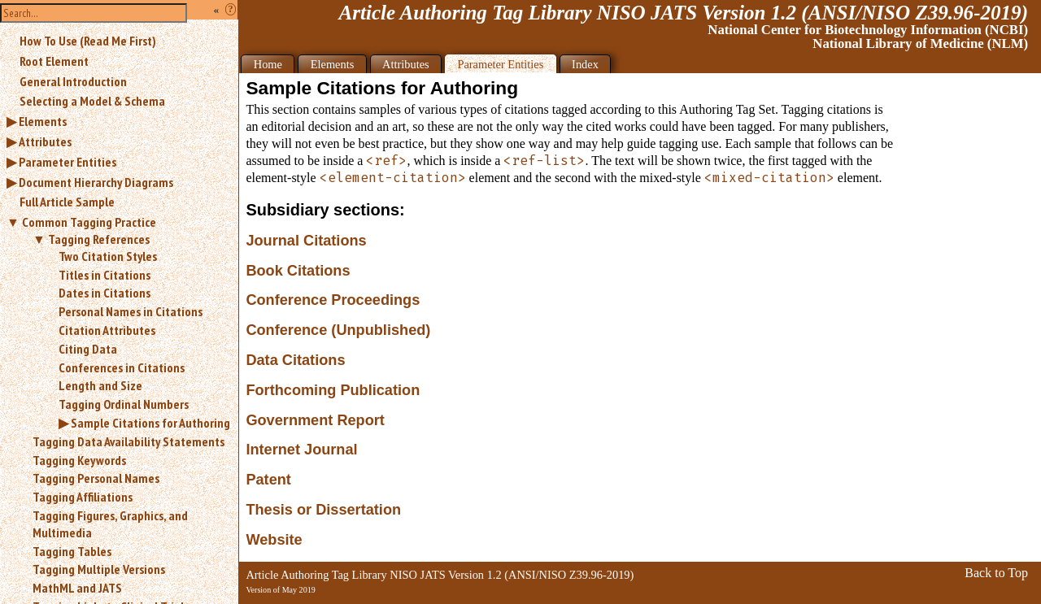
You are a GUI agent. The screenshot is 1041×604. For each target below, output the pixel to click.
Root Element (54, 61)
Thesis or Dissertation (323, 510)
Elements (43, 121)
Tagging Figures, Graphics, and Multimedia (110, 524)
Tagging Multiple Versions (99, 569)
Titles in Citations (104, 275)
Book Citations (298, 271)
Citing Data (88, 349)
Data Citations (295, 360)
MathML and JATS (77, 588)
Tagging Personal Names (96, 478)
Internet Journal (301, 449)
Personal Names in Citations (131, 311)
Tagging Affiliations (83, 497)
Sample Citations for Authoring (150, 423)
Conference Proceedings (333, 300)
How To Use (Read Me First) (88, 41)
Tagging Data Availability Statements (128, 441)
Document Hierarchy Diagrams (96, 182)
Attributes (45, 141)
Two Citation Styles (108, 256)
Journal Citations (306, 240)
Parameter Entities (67, 162)
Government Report (315, 420)
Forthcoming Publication (333, 390)
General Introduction (73, 81)
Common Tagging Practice (89, 222)
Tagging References (99, 239)
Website (274, 540)
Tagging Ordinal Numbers (124, 404)
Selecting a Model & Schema (92, 101)
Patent (268, 479)
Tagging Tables (72, 551)
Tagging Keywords (79, 460)
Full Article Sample (67, 201)
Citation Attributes (107, 330)
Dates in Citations (104, 293)
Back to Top (996, 573)
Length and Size (100, 385)
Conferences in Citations (122, 367)
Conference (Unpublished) (338, 330)
